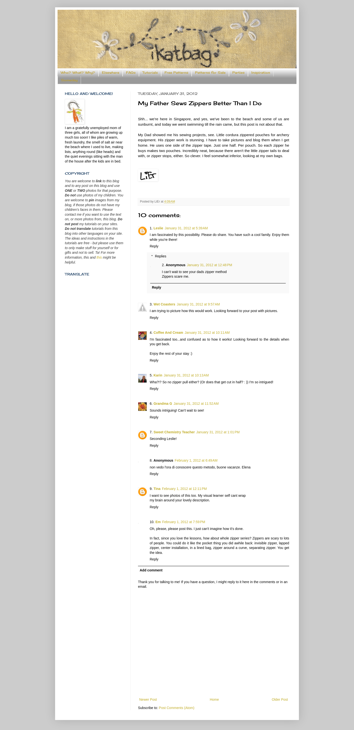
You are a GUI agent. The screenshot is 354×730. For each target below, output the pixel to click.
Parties (238, 72)
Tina (157, 489)
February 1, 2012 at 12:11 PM (184, 489)
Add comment (151, 570)
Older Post (280, 699)
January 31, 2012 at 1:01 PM (218, 432)
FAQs (131, 72)
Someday (69, 80)
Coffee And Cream (168, 333)
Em (158, 522)
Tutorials (150, 72)
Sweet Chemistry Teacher (174, 432)
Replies (160, 256)
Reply (154, 246)
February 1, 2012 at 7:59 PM (183, 522)
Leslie (158, 228)
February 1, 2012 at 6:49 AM (196, 460)
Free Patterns (176, 72)
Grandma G (163, 404)
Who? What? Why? (78, 72)
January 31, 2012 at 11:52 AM (196, 404)
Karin (158, 375)
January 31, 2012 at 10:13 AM (186, 375)
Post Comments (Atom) (176, 708)
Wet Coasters (164, 304)
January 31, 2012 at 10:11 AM (207, 333)
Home (214, 699)
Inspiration (260, 72)
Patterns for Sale (210, 72)
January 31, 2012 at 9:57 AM (198, 304)
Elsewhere (110, 72)
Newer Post (148, 699)
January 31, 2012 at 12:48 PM (209, 265)
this (99, 257)
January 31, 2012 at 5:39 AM (186, 228)
